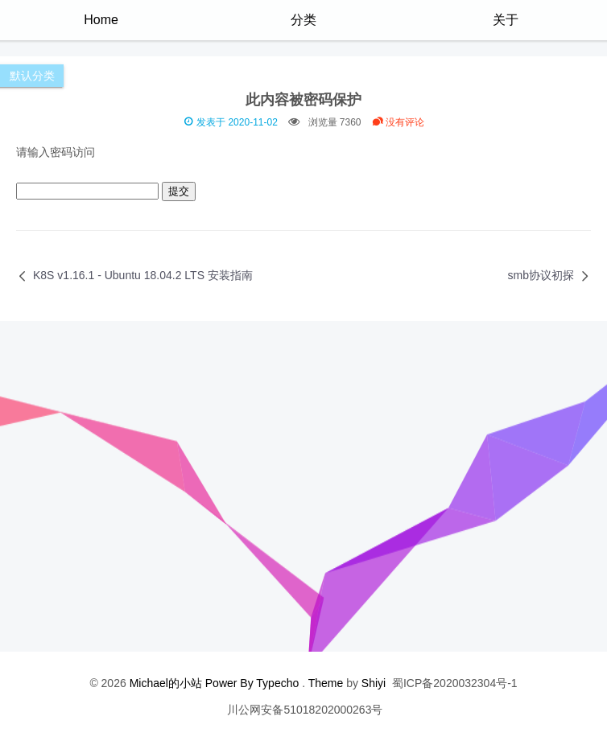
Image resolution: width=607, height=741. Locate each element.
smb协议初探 (541, 275)
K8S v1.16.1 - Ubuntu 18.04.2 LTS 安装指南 (143, 275)
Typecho (277, 683)
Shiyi (373, 683)
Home (101, 20)
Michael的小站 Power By (193, 683)
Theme (326, 683)
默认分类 (32, 75)
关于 (505, 20)
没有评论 (398, 122)
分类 (303, 20)
